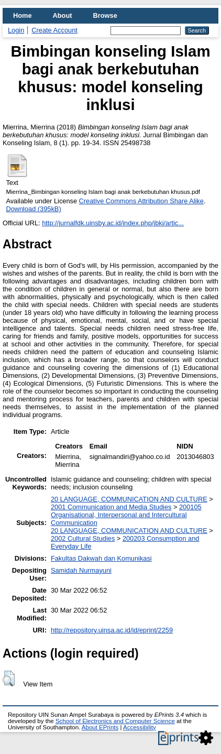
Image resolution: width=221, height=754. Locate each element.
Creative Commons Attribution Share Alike (141, 201)
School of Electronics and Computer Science (115, 721)
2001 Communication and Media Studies (111, 507)
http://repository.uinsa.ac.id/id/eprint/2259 (112, 630)
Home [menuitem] (22, 15)
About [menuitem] (62, 15)
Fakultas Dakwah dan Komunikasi (101, 558)
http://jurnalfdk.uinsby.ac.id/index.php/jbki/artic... (113, 223)
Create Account (54, 30)
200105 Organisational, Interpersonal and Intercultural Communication (126, 515)
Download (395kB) (33, 209)
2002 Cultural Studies (83, 538)
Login (16, 30)
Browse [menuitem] (105, 15)
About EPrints (100, 727)
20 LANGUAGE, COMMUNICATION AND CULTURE (129, 499)
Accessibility (139, 727)
